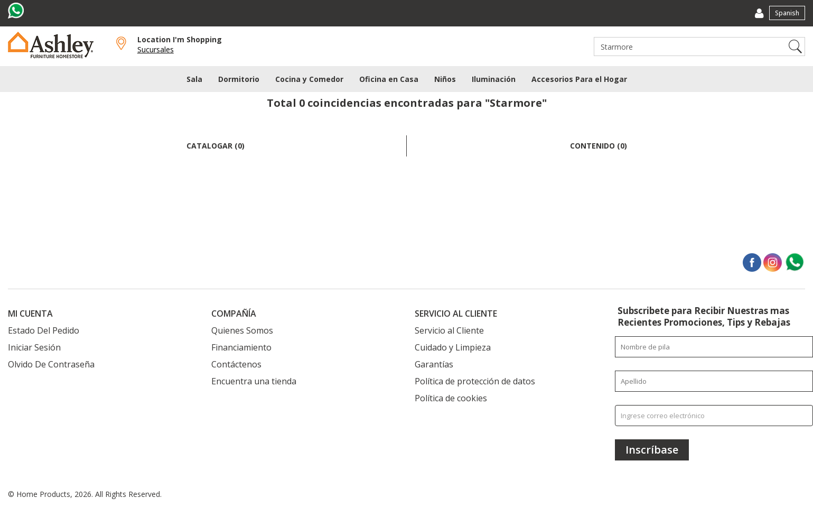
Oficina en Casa (388, 79)
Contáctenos (236, 364)
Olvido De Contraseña (51, 364)
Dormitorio (238, 79)
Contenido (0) (598, 146)
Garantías (434, 364)
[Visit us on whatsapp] (17, 11)
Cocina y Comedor (309, 79)
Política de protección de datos (475, 381)
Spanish (787, 12)
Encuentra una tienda (253, 381)
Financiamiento (241, 347)
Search (795, 46)
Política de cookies (451, 398)
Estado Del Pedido (43, 330)
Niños (445, 79)
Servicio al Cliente (449, 330)
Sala (194, 79)
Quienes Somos (242, 330)
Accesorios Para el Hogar (579, 79)
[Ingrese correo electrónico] (714, 415)
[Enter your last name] (714, 381)
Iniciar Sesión (34, 347)
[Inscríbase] (652, 449)
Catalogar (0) (215, 146)
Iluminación (494, 79)
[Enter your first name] (714, 346)
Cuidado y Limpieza (453, 347)
